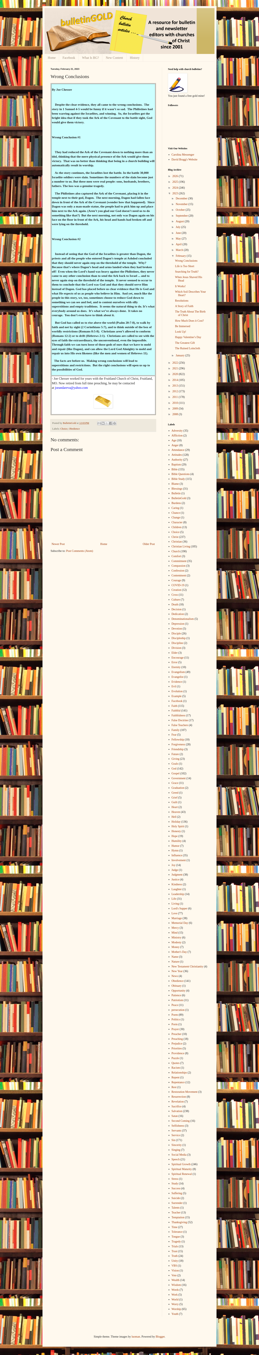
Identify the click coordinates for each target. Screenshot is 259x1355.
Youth (175, 1313)
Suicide (176, 1198)
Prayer (175, 1029)
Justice (175, 879)
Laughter (177, 889)
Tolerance (177, 1231)
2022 (175, 362)
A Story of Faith (184, 306)
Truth (175, 1255)
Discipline (177, 643)
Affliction (177, 435)
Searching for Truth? (186, 271)
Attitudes (177, 454)
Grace (175, 782)
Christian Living (181, 546)
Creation (176, 589)
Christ (175, 536)
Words (175, 1289)
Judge (175, 869)
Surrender (177, 1203)
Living (175, 903)
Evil (174, 686)
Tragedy (176, 1241)
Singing (176, 1149)
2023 (175, 193)
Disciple (176, 633)
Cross (175, 594)
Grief (175, 797)
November (182, 204)
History (135, 57)
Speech (176, 1159)
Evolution (177, 691)
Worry (175, 1304)
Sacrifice (177, 1106)
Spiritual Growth (181, 1164)
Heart (175, 807)
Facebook (69, 57)
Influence (177, 855)
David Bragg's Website (184, 159)
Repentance (178, 1082)
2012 (175, 391)
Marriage (177, 918)
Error (175, 662)
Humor (176, 845)
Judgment (177, 874)
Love (174, 913)
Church (176, 551)
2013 (175, 385)
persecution (178, 1009)
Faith (174, 705)
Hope (175, 836)
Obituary (177, 985)
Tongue (176, 1236)
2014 (175, 379)
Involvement (179, 860)
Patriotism (177, 1000)
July (178, 227)
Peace (175, 1005)
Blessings (177, 488)
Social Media (179, 1154)
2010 (175, 402)
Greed (175, 792)
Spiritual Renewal (182, 1174)
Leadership (178, 894)
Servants (176, 1130)
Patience (176, 995)
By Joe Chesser (62, 89)
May (179, 238)
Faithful (176, 710)
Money (176, 947)
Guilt (174, 802)
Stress (175, 1178)
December (182, 198)
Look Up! (180, 331)
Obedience (74, 428)
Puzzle (175, 1058)
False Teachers (180, 725)
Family (176, 730)
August (180, 221)
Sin (173, 1140)
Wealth (175, 1280)
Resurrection (179, 1096)
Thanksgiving (179, 1222)
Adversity (177, 430)
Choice (64, 428)
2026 (175, 176)
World (175, 1299)
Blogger (160, 1336)
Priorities (177, 1048)
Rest (174, 1087)
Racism (176, 1067)
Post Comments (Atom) (79, 550)
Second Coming (181, 1120)
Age (174, 440)
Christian (177, 541)
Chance (176, 512)
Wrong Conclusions (186, 260)
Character (177, 522)
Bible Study (178, 478)
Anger (175, 445)
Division (176, 647)
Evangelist (178, 676)
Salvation (177, 1111)
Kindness (177, 884)
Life (174, 898)
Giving (175, 758)
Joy (173, 865)
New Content (114, 57)
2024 (175, 187)
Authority (177, 459)
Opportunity (178, 990)
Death (175, 604)
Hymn (175, 850)
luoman (136, 1336)
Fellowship (178, 739)
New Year (177, 971)
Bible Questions (181, 474)
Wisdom (176, 1284)
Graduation (178, 787)
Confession (178, 570)
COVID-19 (178, 585)
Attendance (178, 449)
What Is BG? (90, 57)
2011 (175, 397)
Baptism (176, 464)
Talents (176, 1207)
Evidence (177, 681)
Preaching (177, 1038)
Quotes (176, 1063)
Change (176, 517)
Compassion (179, 565)
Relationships (179, 1072)
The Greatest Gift (185, 342)
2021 (175, 368)
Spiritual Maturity (182, 1169)
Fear (174, 734)
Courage (176, 580)
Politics (176, 1019)
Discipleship (179, 638)
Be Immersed (182, 326)
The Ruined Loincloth (187, 348)
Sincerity (177, 1145)
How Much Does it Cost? (189, 320)
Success (176, 1188)
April (179, 244)
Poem (175, 1014)
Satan (175, 1116)
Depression (178, 623)
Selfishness (178, 1125)
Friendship (178, 749)
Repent (176, 1077)
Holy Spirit (178, 826)
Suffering (177, 1193)
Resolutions (181, 300)
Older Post (149, 544)
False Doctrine (180, 720)
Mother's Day (179, 951)
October (181, 209)
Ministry (176, 937)
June (179, 232)
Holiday (176, 821)
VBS (174, 1265)
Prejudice (177, 1043)
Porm (175, 1024)
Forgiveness (178, 744)
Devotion (177, 628)
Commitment (179, 561)
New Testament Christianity (187, 966)
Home (52, 57)
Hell (174, 816)
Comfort (176, 556)
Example (177, 696)
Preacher (177, 1034)
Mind (175, 932)
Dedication (178, 614)
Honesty (176, 831)
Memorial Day (180, 922)
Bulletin (176, 493)
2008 (175, 414)
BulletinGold (179, 498)
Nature (175, 961)
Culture (176, 599)
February (181, 255)
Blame (175, 483)
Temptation (178, 1217)
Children (177, 527)
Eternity (176, 667)
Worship (176, 1309)
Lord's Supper (179, 908)
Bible (175, 469)
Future (175, 754)
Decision (177, 609)
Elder (175, 652)
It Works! (180, 286)
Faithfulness (178, 715)
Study (175, 1183)
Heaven (176, 811)
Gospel (176, 773)
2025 (175, 181)
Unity (175, 1260)
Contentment (179, 575)
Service (176, 1135)
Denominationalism (183, 618)
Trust (174, 1251)
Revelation (178, 1101)
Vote (174, 1275)
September (182, 215)
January (180, 355)
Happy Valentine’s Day (188, 337)
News (175, 976)
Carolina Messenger (183, 154)
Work (175, 1294)
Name (175, 956)
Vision (175, 1270)
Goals (175, 763)
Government (179, 778)
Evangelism (178, 672)
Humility (177, 840)
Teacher (176, 1212)
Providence (178, 1053)
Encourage (178, 657)
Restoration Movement (185, 1091)
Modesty (177, 942)
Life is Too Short (184, 266)
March (180, 249)
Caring (175, 507)
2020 (175, 374)
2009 (175, 408)
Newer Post (58, 544)
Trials (175, 1246)
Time (174, 1227)
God (174, 768)
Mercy (175, 927)
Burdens (176, 503)
